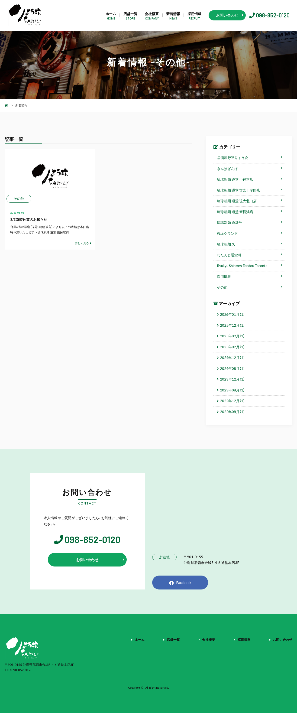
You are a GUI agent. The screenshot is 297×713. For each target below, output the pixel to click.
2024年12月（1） (232, 357)
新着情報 (173, 15)
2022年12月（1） (232, 400)
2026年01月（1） (232, 314)
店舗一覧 (130, 15)
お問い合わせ (282, 639)
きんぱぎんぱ (227, 168)
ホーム (111, 15)
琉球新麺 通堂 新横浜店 (235, 211)
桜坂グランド (227, 233)
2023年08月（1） (232, 390)
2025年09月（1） (232, 336)
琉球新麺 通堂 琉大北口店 (237, 200)
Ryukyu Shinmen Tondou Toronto (242, 265)
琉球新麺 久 (226, 244)
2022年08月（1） (232, 411)
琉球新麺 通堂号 (229, 222)
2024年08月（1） (232, 368)
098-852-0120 (273, 15)
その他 (222, 287)
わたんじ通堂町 (229, 254)
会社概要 (152, 15)
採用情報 (194, 15)
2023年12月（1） (232, 379)
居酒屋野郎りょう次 (232, 157)
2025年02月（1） (232, 346)
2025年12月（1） (232, 325)
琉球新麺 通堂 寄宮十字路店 (238, 190)
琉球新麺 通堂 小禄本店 (235, 179)
